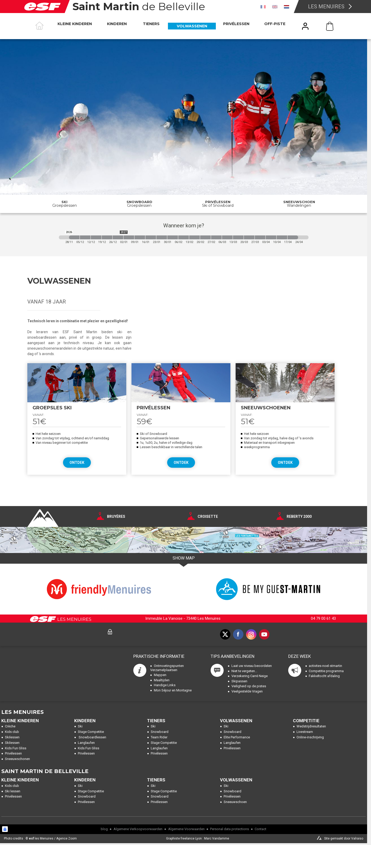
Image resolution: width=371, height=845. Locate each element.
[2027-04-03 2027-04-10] (271, 237)
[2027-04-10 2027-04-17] (282, 237)
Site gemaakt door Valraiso (343, 838)
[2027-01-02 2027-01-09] (129, 237)
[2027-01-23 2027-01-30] (161, 237)
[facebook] (238, 634)
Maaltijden (161, 680)
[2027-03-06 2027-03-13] (227, 237)
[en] (275, 6)
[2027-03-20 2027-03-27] (249, 237)
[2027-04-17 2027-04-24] (293, 237)
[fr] (263, 6)
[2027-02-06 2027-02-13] (183, 237)
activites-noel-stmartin (325, 666)
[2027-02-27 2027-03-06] (216, 237)
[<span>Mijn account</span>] (305, 26)
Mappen (160, 675)
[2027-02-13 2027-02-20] (194, 237)
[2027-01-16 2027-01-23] (151, 237)
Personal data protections (229, 829)
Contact (260, 829)
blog (104, 829)
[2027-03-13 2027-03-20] (238, 237)
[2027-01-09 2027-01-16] (140, 237)
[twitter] (225, 634)
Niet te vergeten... (244, 671)
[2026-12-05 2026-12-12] (85, 237)
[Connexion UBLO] (5, 829)
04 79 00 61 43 (323, 618)
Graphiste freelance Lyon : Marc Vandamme (197, 838)
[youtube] (264, 634)
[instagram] (251, 634)
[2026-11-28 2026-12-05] (74, 237)
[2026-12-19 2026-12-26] (107, 237)
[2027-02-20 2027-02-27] (205, 237)
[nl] (286, 6)
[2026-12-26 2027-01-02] (118, 237)
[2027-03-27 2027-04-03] (260, 237)
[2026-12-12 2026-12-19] (96, 237)
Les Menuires (326, 6)
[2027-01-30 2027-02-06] (172, 237)
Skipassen (239, 681)
